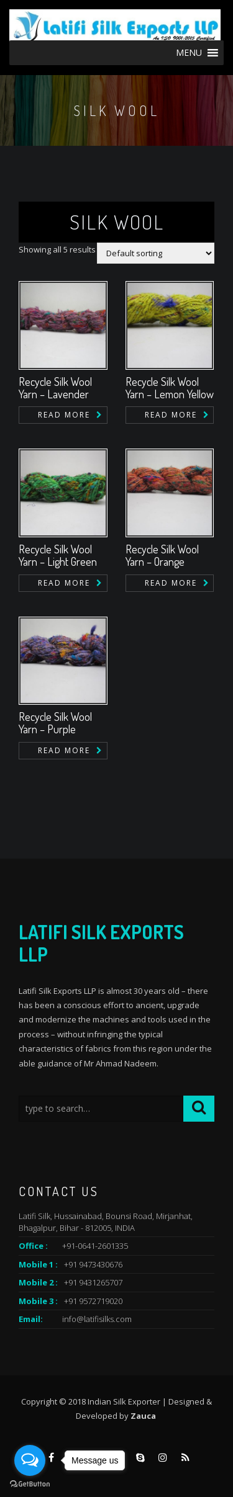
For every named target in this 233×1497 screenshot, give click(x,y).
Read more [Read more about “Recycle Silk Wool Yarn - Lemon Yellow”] (171, 414)
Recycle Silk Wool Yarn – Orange (162, 555)
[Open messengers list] (29, 1460)
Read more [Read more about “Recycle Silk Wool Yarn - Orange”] (171, 583)
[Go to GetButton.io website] (30, 1484)
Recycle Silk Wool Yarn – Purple (55, 723)
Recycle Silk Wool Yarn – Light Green (58, 555)
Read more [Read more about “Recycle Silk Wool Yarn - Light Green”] (64, 583)
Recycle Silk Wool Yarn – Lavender (55, 388)
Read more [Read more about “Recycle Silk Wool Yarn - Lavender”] (64, 414)
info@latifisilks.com (97, 1319)
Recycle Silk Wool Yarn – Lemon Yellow (170, 388)
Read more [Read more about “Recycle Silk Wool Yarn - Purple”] (64, 750)
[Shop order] (155, 253)
